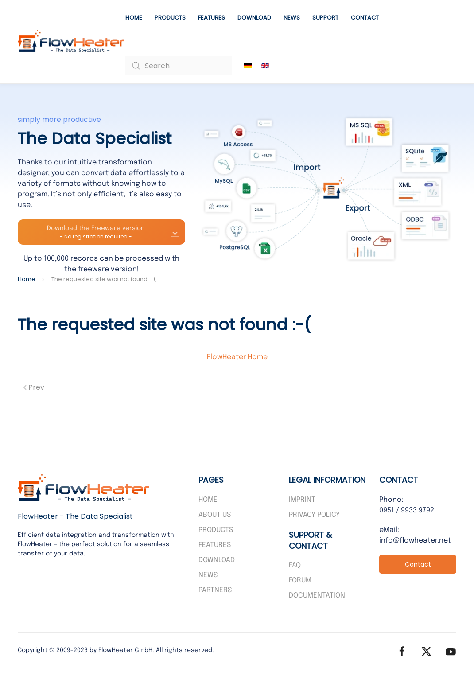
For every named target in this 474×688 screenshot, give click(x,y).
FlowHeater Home (237, 357)
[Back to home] (71, 41)
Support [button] (325, 17)
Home (133, 17)
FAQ (295, 565)
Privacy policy (314, 515)
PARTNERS (215, 590)
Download (254, 17)
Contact (365, 17)
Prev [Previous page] (33, 387)
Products (170, 17)
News (292, 17)
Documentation (317, 595)
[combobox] (178, 65)
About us (214, 515)
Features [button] (211, 17)
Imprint (302, 500)
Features (214, 545)
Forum (300, 580)
